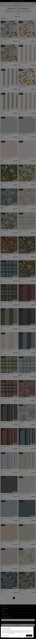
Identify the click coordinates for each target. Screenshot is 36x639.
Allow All (29, 635)
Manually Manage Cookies (5, 635)
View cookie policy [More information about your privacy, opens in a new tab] (12, 633)
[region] (17, 631)
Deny (22, 635)
